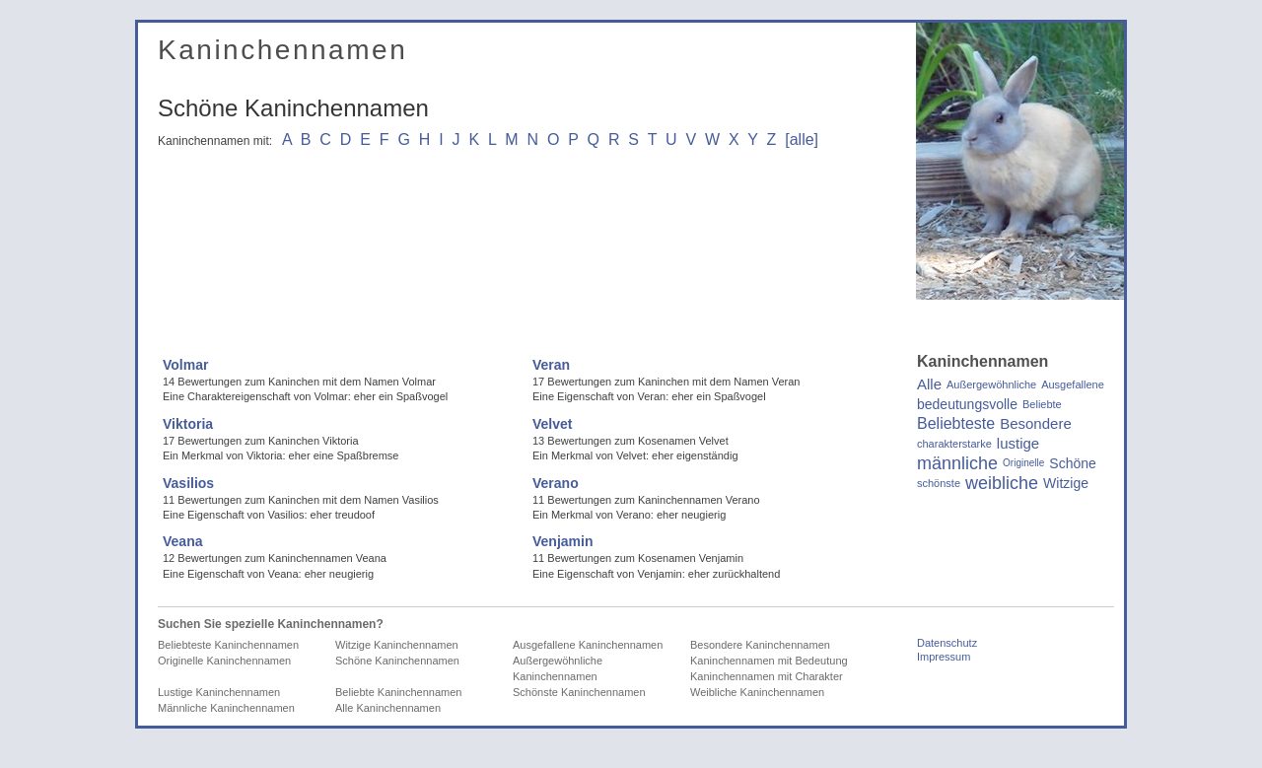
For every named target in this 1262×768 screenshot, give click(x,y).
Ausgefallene (1072, 384)
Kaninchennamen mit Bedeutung (769, 660)
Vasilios (188, 483)
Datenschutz (947, 643)
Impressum (943, 657)
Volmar (185, 365)
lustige (1018, 444)
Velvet (552, 424)
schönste (938, 483)
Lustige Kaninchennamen (219, 692)
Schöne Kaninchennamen (397, 660)
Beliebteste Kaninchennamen (228, 645)
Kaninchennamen (282, 50)
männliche (957, 463)
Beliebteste (956, 424)
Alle (929, 384)
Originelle (1023, 462)
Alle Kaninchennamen (388, 708)
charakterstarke (954, 444)
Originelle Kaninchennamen (224, 660)
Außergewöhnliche (991, 384)
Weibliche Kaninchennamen (757, 692)
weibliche (1001, 483)
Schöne (1072, 463)
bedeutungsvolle (967, 404)
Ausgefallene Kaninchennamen (588, 645)
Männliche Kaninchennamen (226, 708)
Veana (182, 541)
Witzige (1065, 483)
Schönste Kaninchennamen (579, 692)
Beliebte (1042, 404)
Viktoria (188, 424)
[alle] (801, 139)
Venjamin (562, 541)
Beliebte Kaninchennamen (398, 692)
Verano (555, 483)
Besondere (1036, 424)
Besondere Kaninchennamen (760, 645)
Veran (551, 365)
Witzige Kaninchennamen (396, 645)
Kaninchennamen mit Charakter (766, 676)
